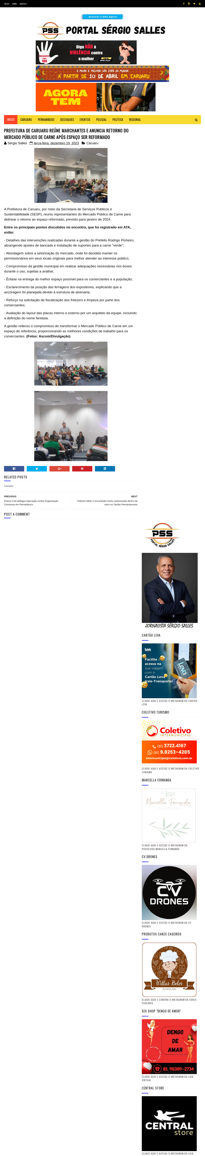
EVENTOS (85, 120)
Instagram (172, 1014)
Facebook (172, 996)
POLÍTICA (117, 120)
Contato (23, 3)
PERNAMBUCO (46, 120)
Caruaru (92, 143)
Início (6, 3)
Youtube (172, 1005)
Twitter (172, 987)
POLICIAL (101, 120)
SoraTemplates (21, 1151)
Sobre (14, 3)
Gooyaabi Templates (53, 1151)
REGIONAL (135, 120)
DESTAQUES (67, 120)
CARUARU (26, 120)
